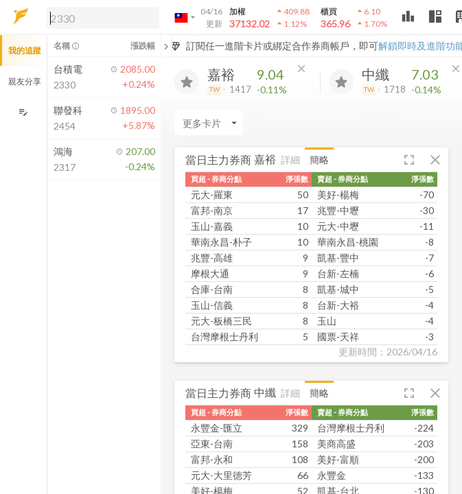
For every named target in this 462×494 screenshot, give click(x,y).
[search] (103, 18)
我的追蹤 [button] (24, 50)
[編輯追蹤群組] (23, 112)
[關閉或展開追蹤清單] (166, 46)
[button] (100, 17)
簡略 (319, 159)
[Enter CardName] (208, 122)
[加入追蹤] (186, 81)
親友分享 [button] (24, 81)
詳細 (290, 159)
